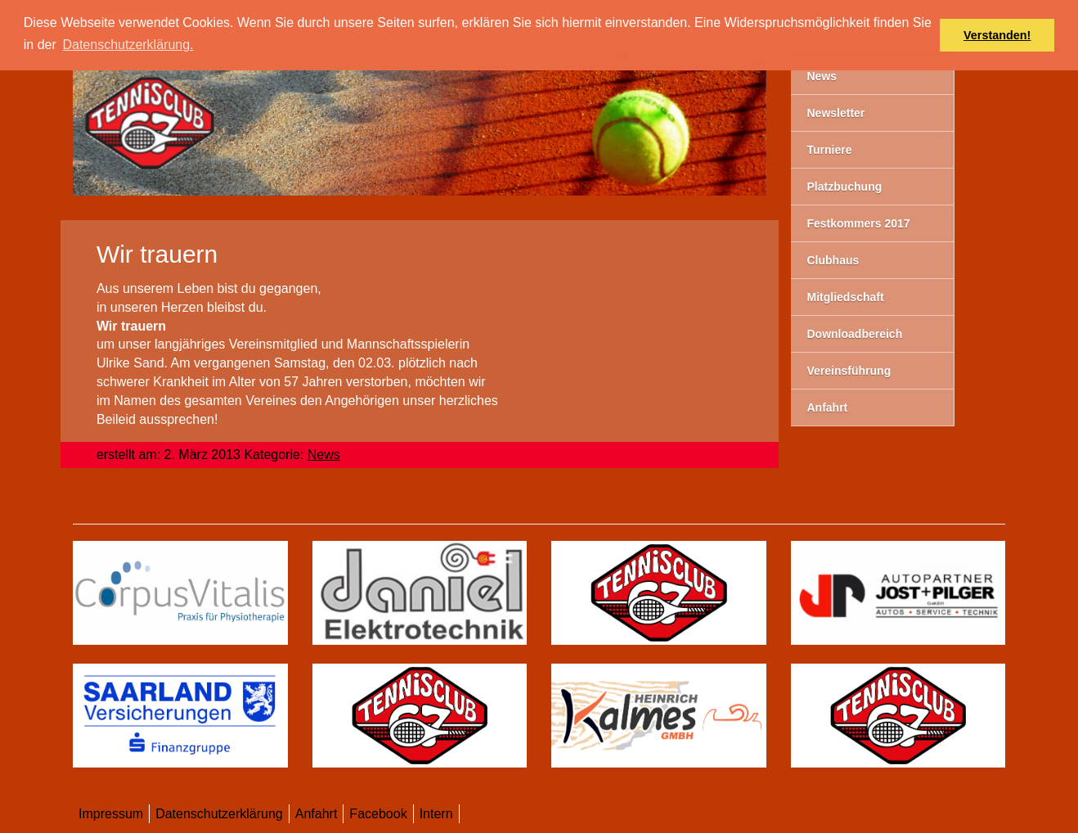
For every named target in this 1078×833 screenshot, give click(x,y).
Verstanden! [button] (997, 35)
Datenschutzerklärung (219, 814)
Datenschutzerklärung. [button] (127, 45)
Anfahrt (316, 814)
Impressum (111, 814)
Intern (436, 814)
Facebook (377, 814)
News (324, 455)
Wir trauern (157, 254)
